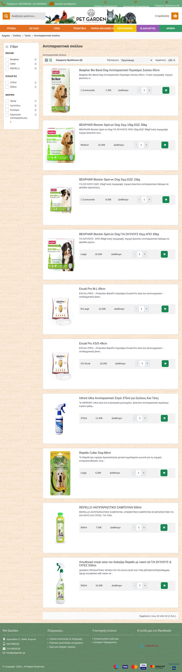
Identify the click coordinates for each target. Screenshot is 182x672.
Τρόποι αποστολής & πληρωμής (64, 639)
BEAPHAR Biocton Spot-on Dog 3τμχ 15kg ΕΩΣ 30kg (113, 124)
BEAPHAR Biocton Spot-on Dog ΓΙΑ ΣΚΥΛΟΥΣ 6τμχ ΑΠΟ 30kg (119, 234)
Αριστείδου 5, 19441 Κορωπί (19, 639)
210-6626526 (11, 648)
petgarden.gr (151, 645)
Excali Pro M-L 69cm (92, 288)
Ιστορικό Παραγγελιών (104, 642)
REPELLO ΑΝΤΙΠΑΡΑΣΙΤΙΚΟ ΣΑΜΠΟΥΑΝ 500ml (110, 507)
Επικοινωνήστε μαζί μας (105, 638)
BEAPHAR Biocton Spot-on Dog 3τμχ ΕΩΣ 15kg (109, 179)
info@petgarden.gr (14, 652)
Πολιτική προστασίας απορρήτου (65, 642)
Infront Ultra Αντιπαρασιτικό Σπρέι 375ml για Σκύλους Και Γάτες (119, 398)
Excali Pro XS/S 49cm (93, 343)
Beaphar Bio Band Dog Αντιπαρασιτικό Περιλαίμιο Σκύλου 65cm (119, 70)
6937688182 (11, 644)
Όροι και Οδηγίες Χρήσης (61, 647)
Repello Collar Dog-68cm (95, 452)
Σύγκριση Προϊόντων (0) (69, 60)
